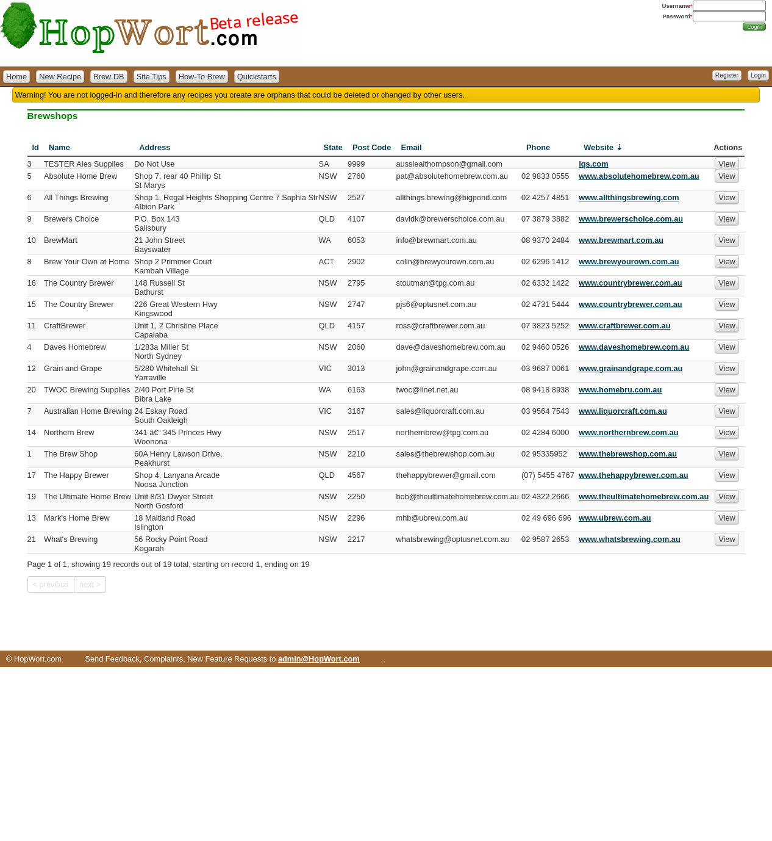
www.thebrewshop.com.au (628, 453)
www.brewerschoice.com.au (631, 218)
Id (35, 147)
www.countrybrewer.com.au (630, 282)
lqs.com (593, 163)
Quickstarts (256, 76)
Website (598, 147)
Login (758, 75)
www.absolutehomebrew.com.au (639, 176)
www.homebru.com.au (620, 389)
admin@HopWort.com (319, 658)
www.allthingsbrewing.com (629, 197)
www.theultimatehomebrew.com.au (644, 496)
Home (16, 76)
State (333, 147)
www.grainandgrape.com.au (630, 368)
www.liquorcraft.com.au (623, 411)
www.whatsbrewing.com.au (630, 539)
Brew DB (108, 76)
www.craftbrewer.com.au (624, 325)
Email (411, 147)
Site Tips (151, 76)
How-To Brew (202, 76)
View (726, 163)
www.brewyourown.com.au (629, 261)
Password (676, 16)
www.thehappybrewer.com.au (633, 475)
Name (59, 147)
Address (154, 147)
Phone (538, 147)
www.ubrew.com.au (615, 517)
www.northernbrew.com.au (628, 432)
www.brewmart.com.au (621, 240)
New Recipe (60, 76)
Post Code (371, 147)
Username (676, 5)
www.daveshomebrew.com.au (634, 347)
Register (726, 75)
